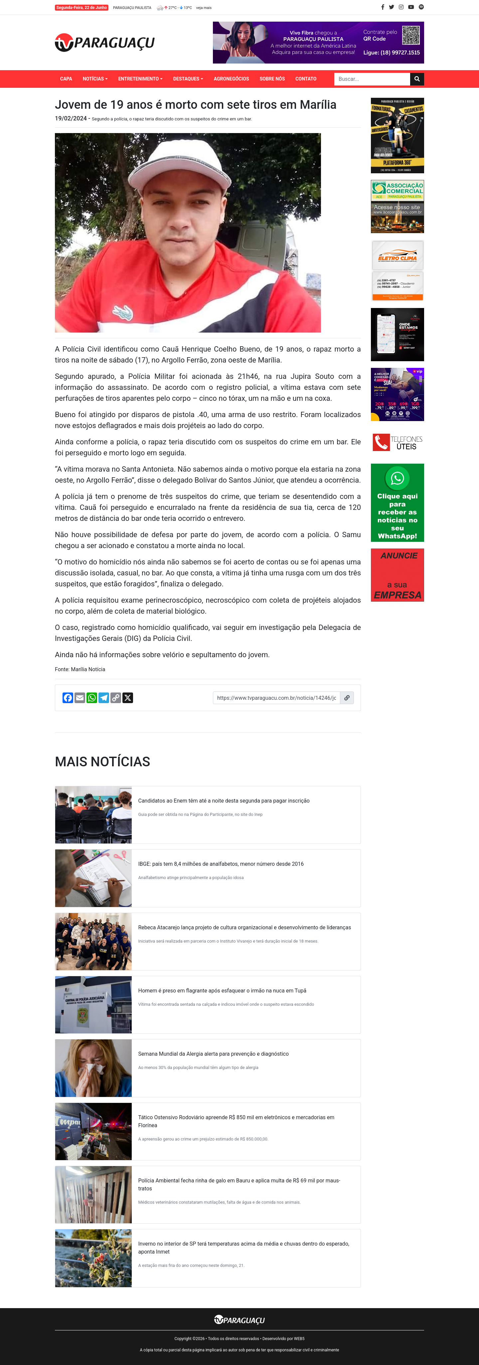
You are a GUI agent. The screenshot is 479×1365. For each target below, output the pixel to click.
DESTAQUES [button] (186, 78)
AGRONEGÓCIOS (231, 78)
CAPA (66, 78)
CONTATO (305, 78)
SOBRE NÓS (272, 78)
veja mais (204, 8)
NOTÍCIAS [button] (93, 78)
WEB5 (299, 1338)
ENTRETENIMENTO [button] (138, 78)
